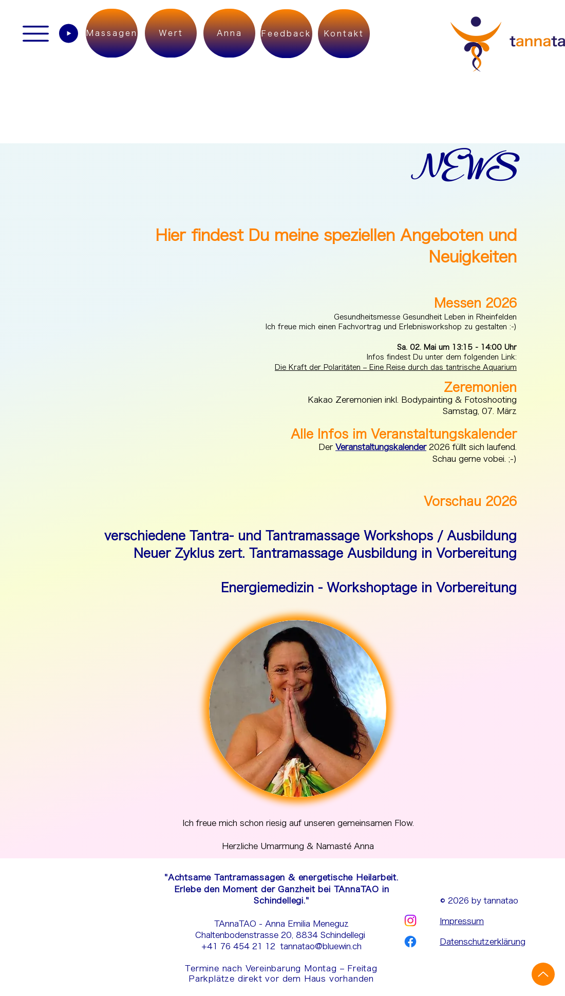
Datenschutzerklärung (482, 941)
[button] (36, 34)
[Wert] (171, 33)
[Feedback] (286, 33)
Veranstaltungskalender (380, 447)
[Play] (68, 33)
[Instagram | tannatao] (410, 920)
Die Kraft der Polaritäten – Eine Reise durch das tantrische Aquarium (396, 367)
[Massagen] (112, 33)
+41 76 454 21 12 (240, 946)
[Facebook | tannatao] (410, 941)
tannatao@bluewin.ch (321, 946)
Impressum (462, 921)
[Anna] (229, 33)
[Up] (543, 974)
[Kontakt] (344, 33)
